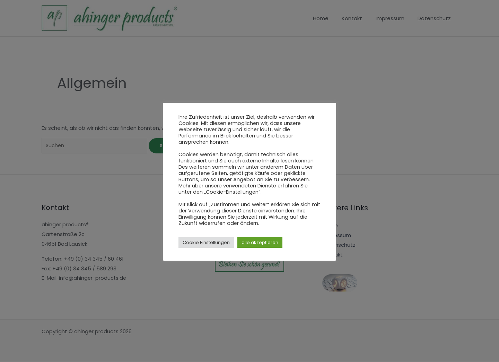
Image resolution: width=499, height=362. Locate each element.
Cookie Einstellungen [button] (206, 242)
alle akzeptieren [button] (260, 242)
